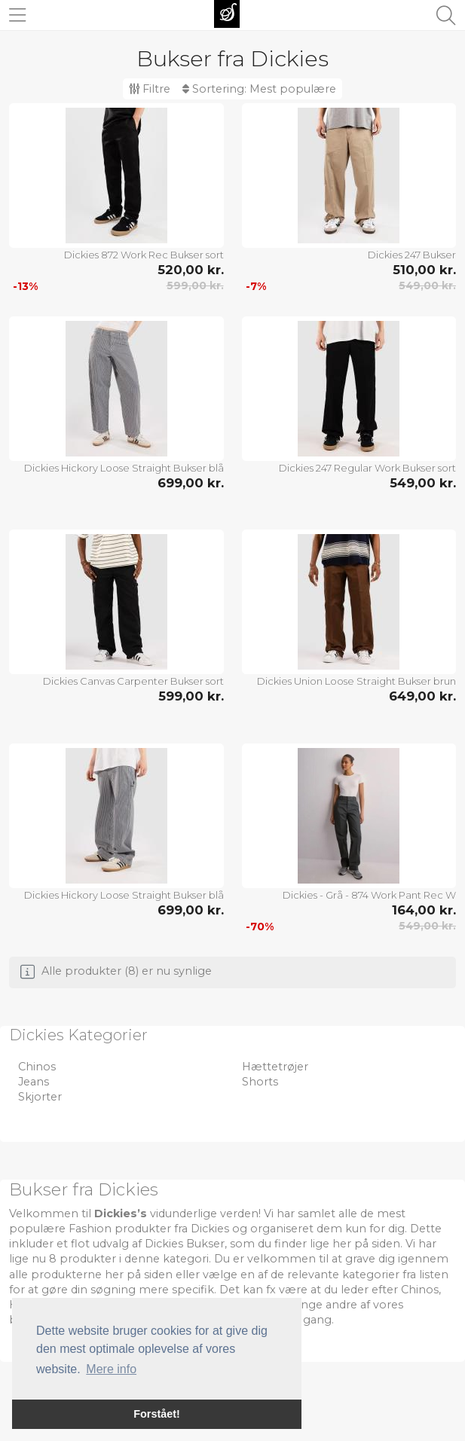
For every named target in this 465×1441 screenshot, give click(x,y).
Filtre (149, 89)
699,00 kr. (191, 482)
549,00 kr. (427, 285)
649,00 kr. (422, 696)
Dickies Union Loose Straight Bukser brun (356, 681)
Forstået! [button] (156, 1414)
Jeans (33, 1081)
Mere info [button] (111, 1369)
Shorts (260, 1081)
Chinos (37, 1066)
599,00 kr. (195, 285)
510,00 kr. (424, 269)
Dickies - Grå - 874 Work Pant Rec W (369, 895)
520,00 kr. (191, 269)
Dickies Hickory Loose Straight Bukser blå (124, 468)
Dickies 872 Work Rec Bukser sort (144, 255)
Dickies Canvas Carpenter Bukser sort (133, 681)
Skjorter (40, 1097)
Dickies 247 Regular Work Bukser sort (367, 468)
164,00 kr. (424, 909)
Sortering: (259, 89)
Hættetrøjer (275, 1066)
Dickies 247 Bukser (412, 255)
